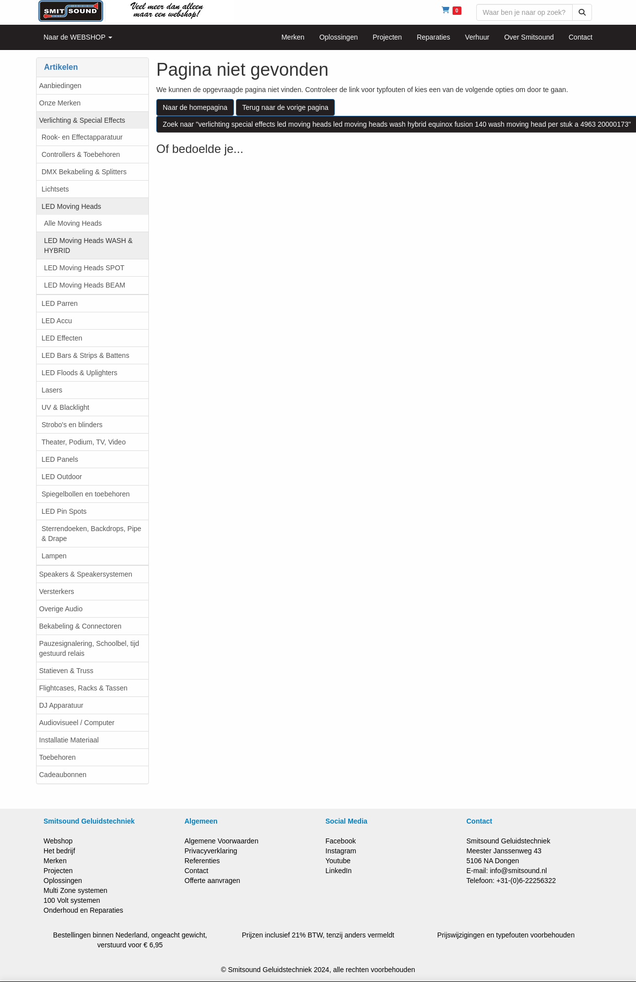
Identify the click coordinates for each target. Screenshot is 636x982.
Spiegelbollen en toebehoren (86, 494)
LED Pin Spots (64, 511)
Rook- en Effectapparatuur (82, 137)
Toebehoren (57, 757)
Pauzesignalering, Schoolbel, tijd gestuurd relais (89, 648)
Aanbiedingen (60, 86)
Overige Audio (61, 609)
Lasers (52, 390)
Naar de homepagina (195, 107)
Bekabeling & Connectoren (80, 626)
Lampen (54, 556)
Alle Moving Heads (73, 223)
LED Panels (60, 459)
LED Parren (60, 303)
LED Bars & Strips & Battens (85, 355)
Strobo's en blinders (72, 425)
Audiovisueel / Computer (77, 723)
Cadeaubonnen (63, 775)
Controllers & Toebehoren (81, 154)
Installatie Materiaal (69, 740)
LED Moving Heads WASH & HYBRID (88, 245)
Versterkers (56, 591)
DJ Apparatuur (61, 705)
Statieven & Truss (66, 671)
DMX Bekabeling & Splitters (84, 172)
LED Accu (57, 321)
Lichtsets (55, 189)
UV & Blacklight (65, 407)
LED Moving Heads (71, 206)
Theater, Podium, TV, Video (84, 442)
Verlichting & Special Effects (82, 120)
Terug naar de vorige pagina (285, 107)
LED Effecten (62, 338)
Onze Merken (60, 103)
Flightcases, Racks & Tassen (83, 688)
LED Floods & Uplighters (79, 373)
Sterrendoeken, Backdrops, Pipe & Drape (91, 533)
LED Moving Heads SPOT (84, 268)
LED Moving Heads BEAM (84, 285)
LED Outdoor (62, 477)
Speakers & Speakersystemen (85, 574)
